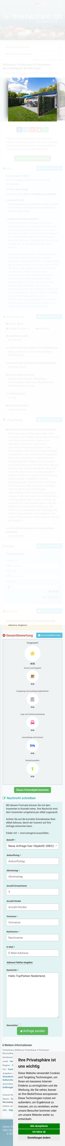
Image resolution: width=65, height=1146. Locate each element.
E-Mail (11, 947)
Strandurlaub (9, 1076)
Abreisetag (13, 870)
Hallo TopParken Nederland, (32, 995)
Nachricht (12, 970)
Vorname (12, 916)
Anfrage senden (32, 1031)
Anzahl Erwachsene (17, 885)
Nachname (13, 931)
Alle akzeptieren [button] (39, 1126)
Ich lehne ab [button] (39, 1131)
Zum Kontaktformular (49, 635)
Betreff (11, 840)
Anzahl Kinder (14, 901)
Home (6, 1126)
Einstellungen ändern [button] (39, 1137)
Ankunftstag (14, 855)
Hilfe (5, 1130)
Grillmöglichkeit (11, 1087)
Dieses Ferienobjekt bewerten (32, 790)
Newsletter (14, 1025)
